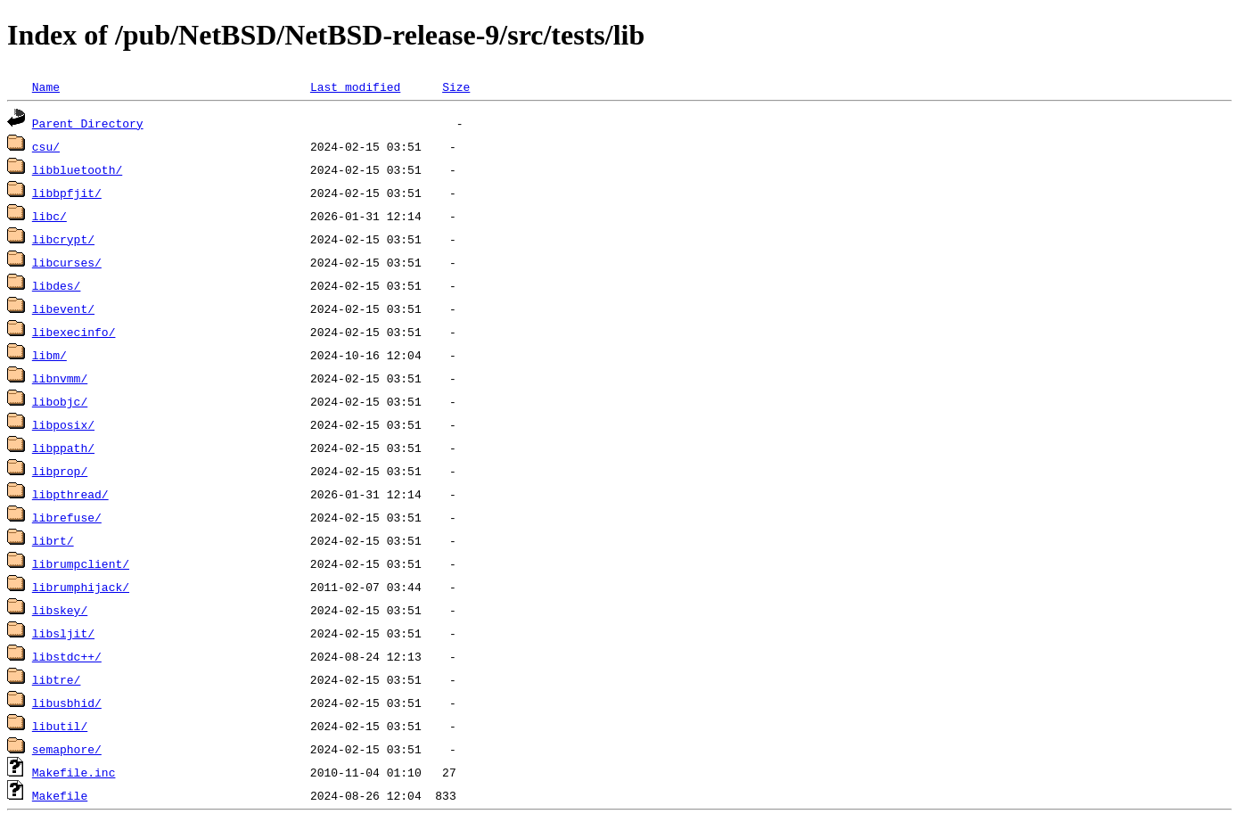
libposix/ (63, 424)
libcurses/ (67, 262)
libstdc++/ (67, 656)
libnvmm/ (59, 378)
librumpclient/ (80, 563)
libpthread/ (70, 494)
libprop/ (59, 471)
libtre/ (56, 679)
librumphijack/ (80, 587)
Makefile (59, 795)
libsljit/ (63, 633)
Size (456, 86)
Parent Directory (88, 123)
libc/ (49, 216)
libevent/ (63, 308)
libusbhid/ (67, 703)
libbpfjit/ (67, 193)
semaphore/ (67, 749)
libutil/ (59, 726)
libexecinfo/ (74, 332)
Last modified (355, 86)
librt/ (53, 540)
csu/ (46, 146)
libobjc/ (59, 401)
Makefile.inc (74, 772)
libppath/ (63, 448)
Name (46, 86)
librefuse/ (67, 517)
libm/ (49, 355)
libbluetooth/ (77, 169)
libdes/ (56, 285)
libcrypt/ (63, 239)
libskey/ (59, 610)
